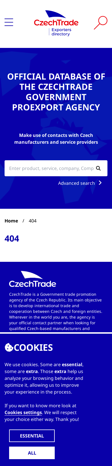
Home (11, 221)
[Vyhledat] (100, 23)
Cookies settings (23, 412)
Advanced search (81, 183)
